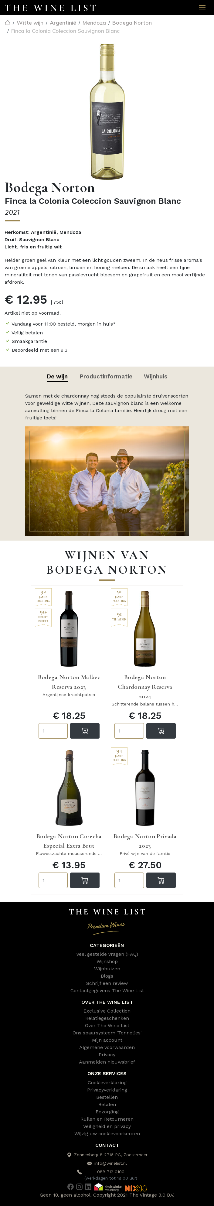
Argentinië (63, 22)
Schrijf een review (107, 983)
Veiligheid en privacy (107, 1126)
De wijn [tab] (57, 376)
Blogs (107, 976)
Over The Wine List (107, 1025)
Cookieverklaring (107, 1082)
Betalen (107, 1104)
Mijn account (107, 1040)
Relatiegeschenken (107, 1018)
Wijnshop (107, 961)
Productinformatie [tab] (106, 376)
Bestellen (107, 1097)
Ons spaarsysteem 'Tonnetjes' (107, 1033)
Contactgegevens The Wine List (107, 990)
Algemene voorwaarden (107, 1047)
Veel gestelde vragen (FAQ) (107, 954)
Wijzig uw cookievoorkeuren (107, 1133)
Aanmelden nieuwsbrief (107, 1062)
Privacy (107, 1054)
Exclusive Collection (107, 1011)
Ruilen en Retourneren (107, 1119)
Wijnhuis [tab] (155, 376)
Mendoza (94, 22)
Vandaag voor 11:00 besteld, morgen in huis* (64, 324)
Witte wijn (30, 22)
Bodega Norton (132, 22)
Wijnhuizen (107, 969)
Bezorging (107, 1112)
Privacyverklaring (107, 1090)
